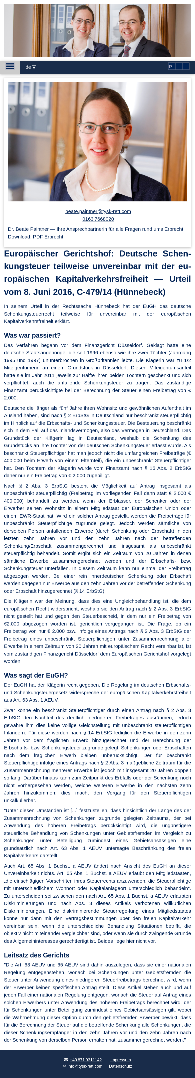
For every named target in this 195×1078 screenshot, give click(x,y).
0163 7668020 (98, 219)
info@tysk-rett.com (85, 1066)
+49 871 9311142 (86, 1060)
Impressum (120, 1060)
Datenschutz (120, 1066)
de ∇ (30, 67)
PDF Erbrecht (48, 236)
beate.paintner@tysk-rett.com (98, 211)
